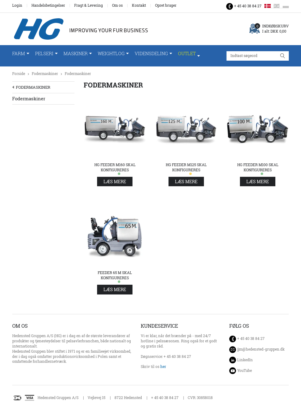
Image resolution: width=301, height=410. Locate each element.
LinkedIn (245, 359)
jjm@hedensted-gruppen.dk (261, 349)
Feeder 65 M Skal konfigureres (115, 275)
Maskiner (75, 53)
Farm (18, 53)
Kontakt (139, 5)
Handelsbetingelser (48, 5)
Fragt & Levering (88, 5)
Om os (117, 5)
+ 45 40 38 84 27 (248, 6)
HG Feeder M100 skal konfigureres (257, 167)
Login (17, 5)
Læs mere (114, 181)
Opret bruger (165, 5)
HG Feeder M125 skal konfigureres (186, 167)
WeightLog (111, 53)
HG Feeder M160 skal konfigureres (115, 167)
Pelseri (44, 53)
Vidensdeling (151, 53)
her (163, 366)
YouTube (244, 370)
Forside (18, 73)
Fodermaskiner (45, 73)
